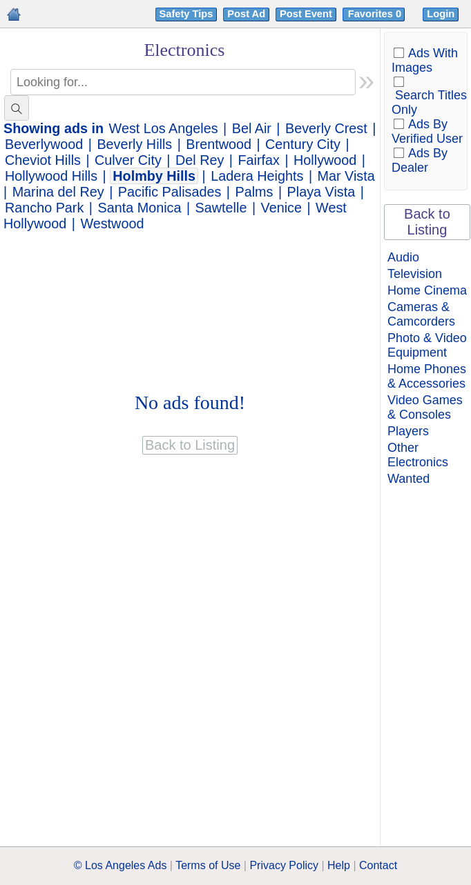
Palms (254, 191)
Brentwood (218, 144)
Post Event (306, 13)
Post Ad (246, 13)
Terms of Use (207, 865)
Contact (378, 865)
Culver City (128, 160)
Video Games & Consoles (425, 407)
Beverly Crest (326, 128)
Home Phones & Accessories (426, 376)
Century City (302, 144)
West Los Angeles (163, 128)
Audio (403, 257)
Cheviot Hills (43, 160)
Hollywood (325, 160)
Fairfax (258, 160)
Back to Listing (427, 221)
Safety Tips (186, 13)
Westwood (112, 223)
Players (408, 431)
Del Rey (199, 160)
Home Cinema (427, 290)
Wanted (408, 479)
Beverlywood (44, 144)
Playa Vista (321, 191)
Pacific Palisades (170, 191)
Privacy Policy (283, 865)
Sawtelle (221, 207)
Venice (281, 207)
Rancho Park (44, 207)
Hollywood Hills (51, 175)
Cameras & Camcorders (421, 314)
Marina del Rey (58, 191)
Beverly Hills (134, 144)
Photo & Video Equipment (427, 345)
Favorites (376, 13)
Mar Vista (346, 175)
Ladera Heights (257, 175)
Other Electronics (417, 455)
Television (414, 274)
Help (338, 865)
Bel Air (251, 128)
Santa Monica (140, 207)
